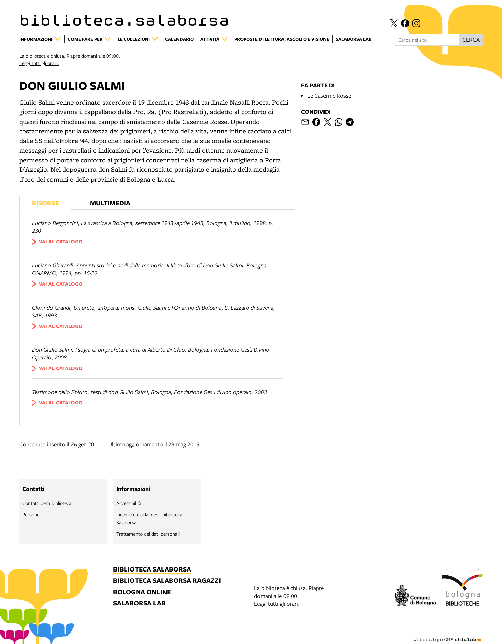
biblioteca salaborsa (152, 570)
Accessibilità (128, 503)
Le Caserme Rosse (329, 95)
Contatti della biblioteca (46, 503)
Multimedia (110, 202)
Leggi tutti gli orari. (39, 63)
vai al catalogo (61, 241)
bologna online (142, 592)
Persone (30, 514)
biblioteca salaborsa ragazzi (167, 581)
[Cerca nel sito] (427, 40)
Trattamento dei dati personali (148, 533)
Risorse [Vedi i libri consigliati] (45, 202)
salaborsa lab (139, 603)
